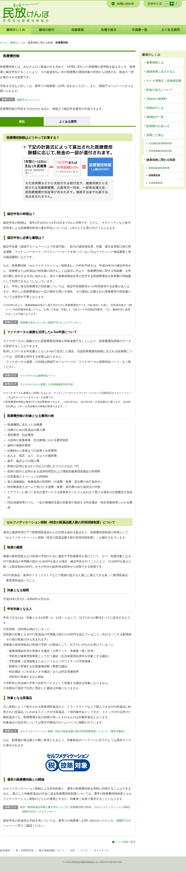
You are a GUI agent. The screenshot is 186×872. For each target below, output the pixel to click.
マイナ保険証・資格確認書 (163, 80)
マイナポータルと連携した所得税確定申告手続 (46, 384)
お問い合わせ (123, 4)
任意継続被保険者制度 (160, 143)
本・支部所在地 (24, 850)
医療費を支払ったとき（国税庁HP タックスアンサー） (51, 322)
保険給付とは (155, 107)
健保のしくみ (17, 42)
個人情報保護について (51, 850)
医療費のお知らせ (158, 126)
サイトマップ (101, 850)
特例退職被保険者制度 (160, 151)
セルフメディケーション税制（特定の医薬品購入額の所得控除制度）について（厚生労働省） (73, 731)
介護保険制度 (156, 183)
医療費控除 (154, 175)
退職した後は (155, 135)
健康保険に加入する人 (160, 71)
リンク (84, 850)
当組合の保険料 (156, 98)
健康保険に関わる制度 (160, 159)
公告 (72, 850)
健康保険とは (155, 62)
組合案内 (5, 850)
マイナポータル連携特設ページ (37, 375)
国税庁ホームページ (28, 99)
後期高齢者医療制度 (159, 168)
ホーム (4, 42)
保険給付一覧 (155, 117)
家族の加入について (159, 89)
